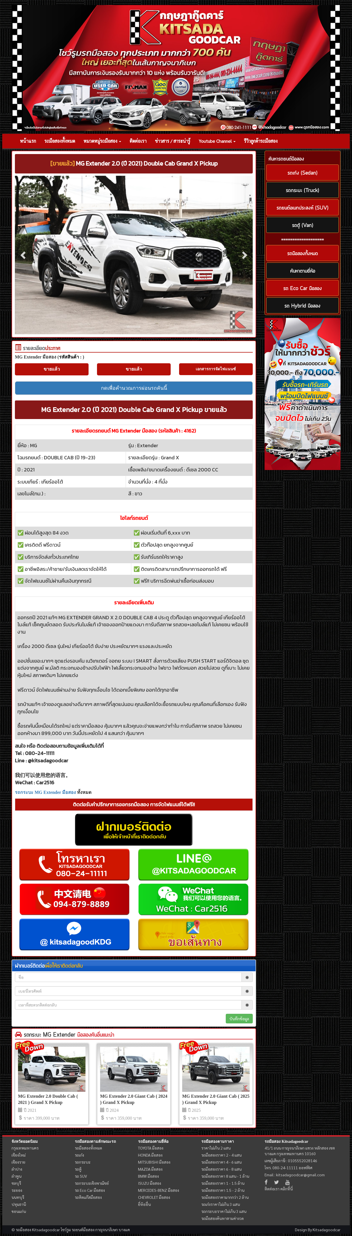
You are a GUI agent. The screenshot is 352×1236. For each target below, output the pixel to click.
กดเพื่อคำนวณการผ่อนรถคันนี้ (134, 388)
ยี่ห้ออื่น (144, 1204)
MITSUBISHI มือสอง (154, 1161)
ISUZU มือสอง (149, 1183)
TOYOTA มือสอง (150, 1147)
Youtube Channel (217, 141)
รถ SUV (81, 1176)
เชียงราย (18, 1161)
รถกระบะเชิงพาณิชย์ (92, 1183)
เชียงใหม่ (19, 1154)
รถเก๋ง (79, 1154)
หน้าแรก (28, 141)
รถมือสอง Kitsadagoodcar (286, 1141)
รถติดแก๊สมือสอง (88, 1197)
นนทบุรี (18, 1197)
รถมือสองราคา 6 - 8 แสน (221, 1169)
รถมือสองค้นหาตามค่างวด (222, 1218)
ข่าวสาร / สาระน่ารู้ (172, 141)
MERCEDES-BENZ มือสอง (158, 1190)
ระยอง (17, 1190)
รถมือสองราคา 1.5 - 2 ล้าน (222, 1190)
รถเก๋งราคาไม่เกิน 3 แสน (220, 1204)
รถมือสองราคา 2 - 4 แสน (221, 1154)
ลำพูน (16, 1176)
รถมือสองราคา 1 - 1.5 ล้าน (222, 1183)
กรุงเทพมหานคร (25, 1147)
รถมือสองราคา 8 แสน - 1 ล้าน (225, 1176)
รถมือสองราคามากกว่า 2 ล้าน (225, 1197)
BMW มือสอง (148, 1176)
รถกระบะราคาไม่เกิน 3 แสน (223, 1211)
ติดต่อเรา (138, 141)
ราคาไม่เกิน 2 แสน (216, 1147)
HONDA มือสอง (150, 1154)
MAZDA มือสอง (150, 1169)
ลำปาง (17, 1169)
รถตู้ (78, 1169)
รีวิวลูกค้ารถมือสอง (260, 141)
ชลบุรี (16, 1183)
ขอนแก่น (19, 1211)
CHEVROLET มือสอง (154, 1197)
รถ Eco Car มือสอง (90, 1190)
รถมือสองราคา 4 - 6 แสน (221, 1161)
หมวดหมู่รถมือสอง (102, 141)
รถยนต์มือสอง (83, 1229)
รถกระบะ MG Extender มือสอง (45, 792)
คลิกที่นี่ (286, 1188)
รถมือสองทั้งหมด (59, 141)
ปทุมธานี (19, 1204)
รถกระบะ (83, 1161)
